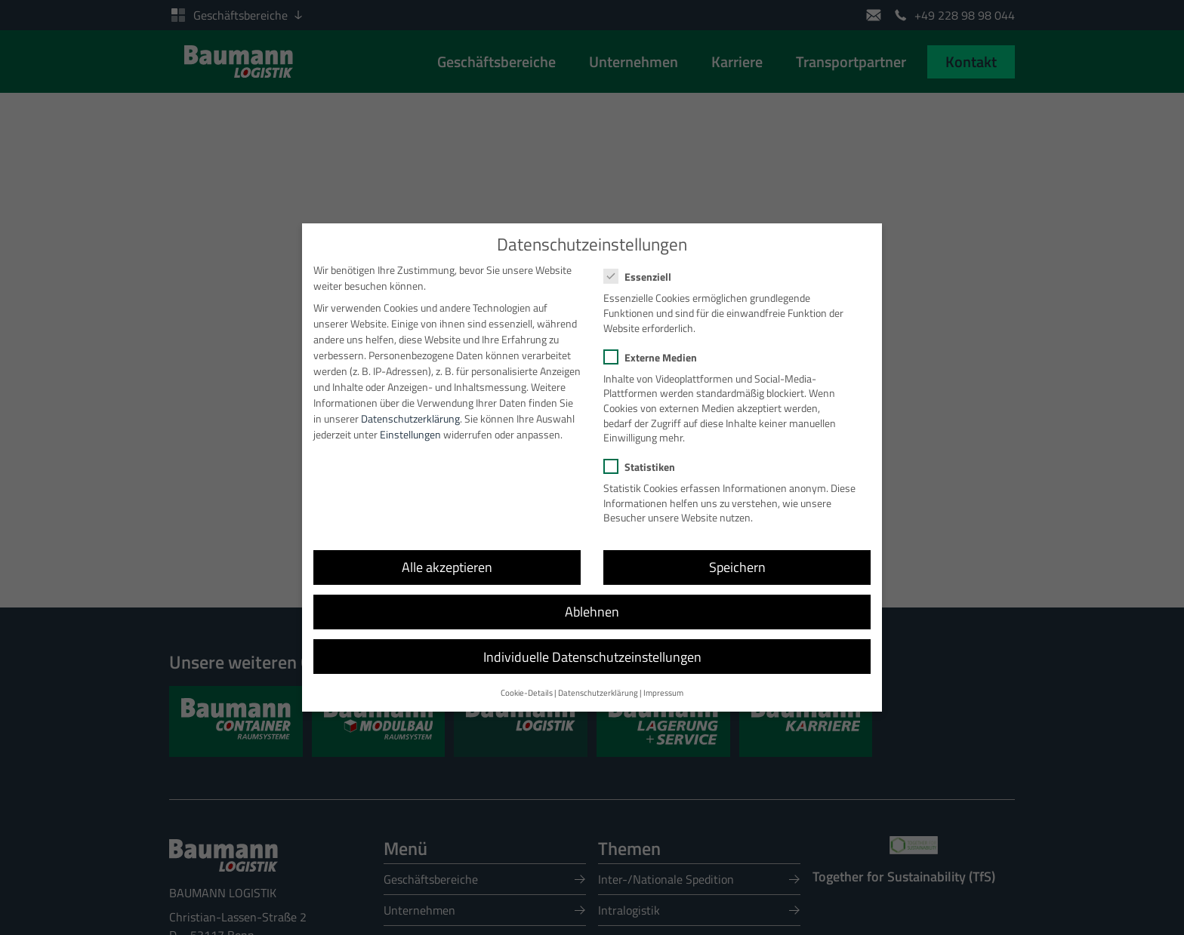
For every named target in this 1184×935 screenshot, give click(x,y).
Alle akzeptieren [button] (447, 553)
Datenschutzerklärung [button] (598, 678)
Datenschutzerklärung (410, 404)
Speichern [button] (737, 553)
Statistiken (644, 453)
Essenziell (642, 263)
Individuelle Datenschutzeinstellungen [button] (592, 642)
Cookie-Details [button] (527, 678)
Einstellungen (410, 420)
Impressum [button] (663, 678)
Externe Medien (655, 343)
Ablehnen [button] (592, 598)
